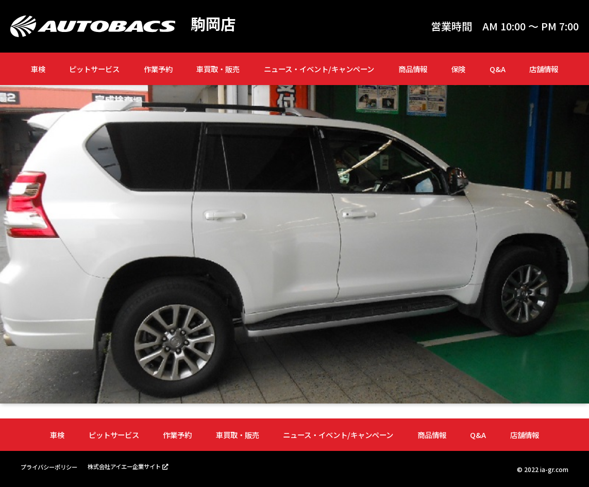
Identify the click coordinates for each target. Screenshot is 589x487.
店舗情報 (543, 68)
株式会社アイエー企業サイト (133, 466)
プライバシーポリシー (51, 466)
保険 (458, 68)
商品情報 (412, 68)
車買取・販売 (218, 68)
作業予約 (158, 68)
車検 (38, 68)
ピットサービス (94, 68)
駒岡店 (214, 23)
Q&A (498, 68)
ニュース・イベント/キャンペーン (319, 68)
